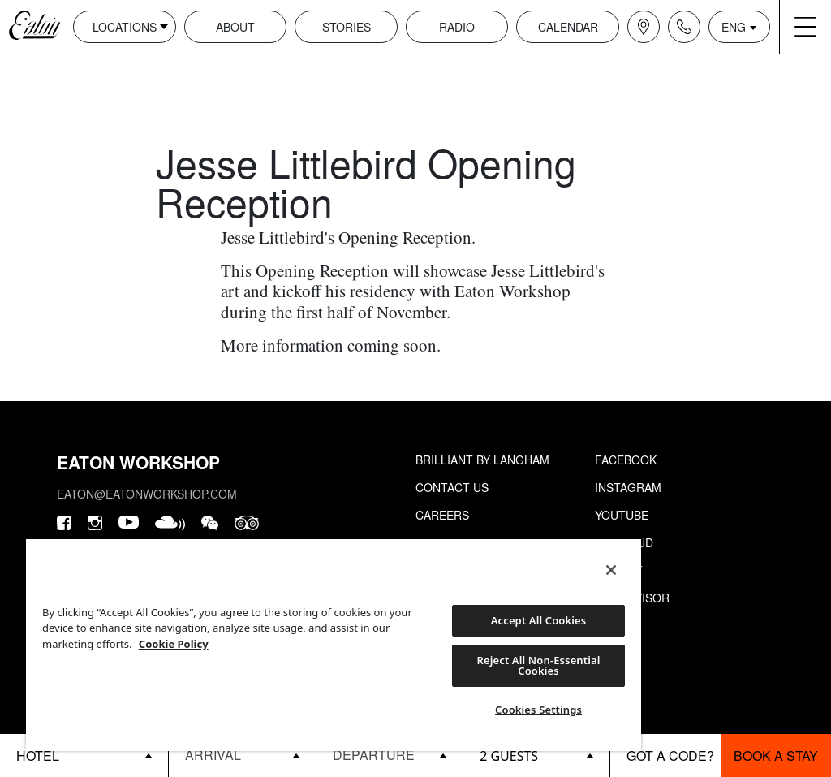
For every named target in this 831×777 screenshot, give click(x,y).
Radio (457, 27)
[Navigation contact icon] (684, 27)
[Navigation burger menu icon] (805, 27)
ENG (733, 27)
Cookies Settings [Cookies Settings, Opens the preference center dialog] (538, 709)
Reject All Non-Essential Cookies (539, 665)
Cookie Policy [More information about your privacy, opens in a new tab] (174, 644)
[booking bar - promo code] (665, 755)
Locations (125, 27)
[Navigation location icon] (643, 27)
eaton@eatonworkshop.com (147, 493)
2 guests (509, 756)
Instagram (628, 487)
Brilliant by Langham (482, 459)
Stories (346, 27)
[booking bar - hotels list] (84, 755)
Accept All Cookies (539, 620)
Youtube (621, 515)
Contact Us (452, 487)
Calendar (568, 27)
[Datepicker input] (242, 754)
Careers (442, 515)
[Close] (611, 570)
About (235, 27)
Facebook (626, 459)
